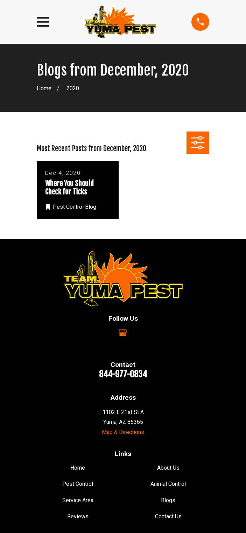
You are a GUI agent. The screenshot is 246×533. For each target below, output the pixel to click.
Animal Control (168, 484)
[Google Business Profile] (123, 332)
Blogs (168, 500)
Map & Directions (123, 432)
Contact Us (168, 516)
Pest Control (77, 484)
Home (77, 467)
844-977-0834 (123, 374)
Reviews (78, 516)
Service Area (77, 500)
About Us (168, 467)
